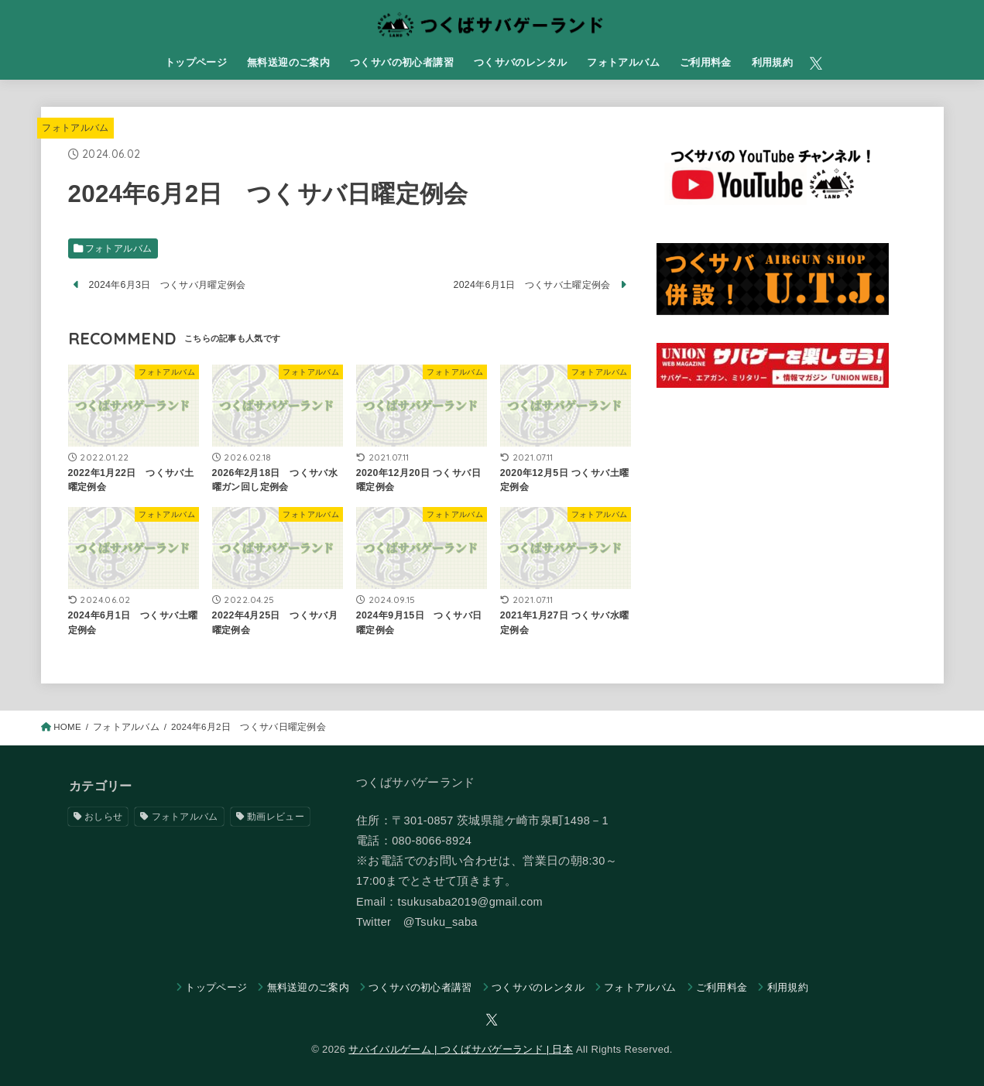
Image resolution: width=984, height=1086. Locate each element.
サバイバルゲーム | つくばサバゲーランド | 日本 (460, 1049)
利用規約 (773, 62)
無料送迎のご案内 (288, 62)
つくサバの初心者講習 (402, 62)
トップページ (196, 62)
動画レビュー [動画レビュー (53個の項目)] (275, 816)
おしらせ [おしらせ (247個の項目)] (103, 816)
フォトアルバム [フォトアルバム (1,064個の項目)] (185, 816)
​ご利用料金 (706, 62)
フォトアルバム (623, 62)
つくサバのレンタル (520, 62)
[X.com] (816, 63)
